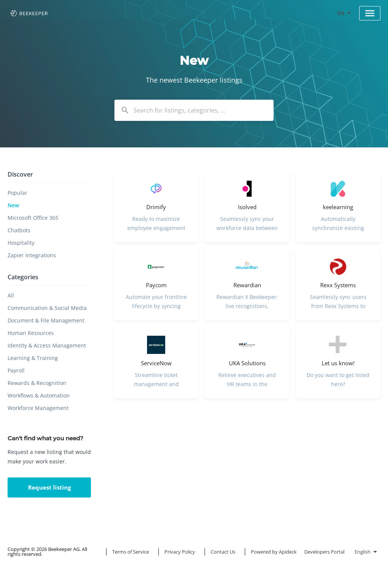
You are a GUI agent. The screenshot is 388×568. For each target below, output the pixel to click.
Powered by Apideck (274, 551)
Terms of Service (130, 551)
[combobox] (194, 110)
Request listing (49, 487)
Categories (23, 277)
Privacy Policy (179, 551)
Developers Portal (324, 551)
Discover (20, 174)
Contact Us (223, 551)
